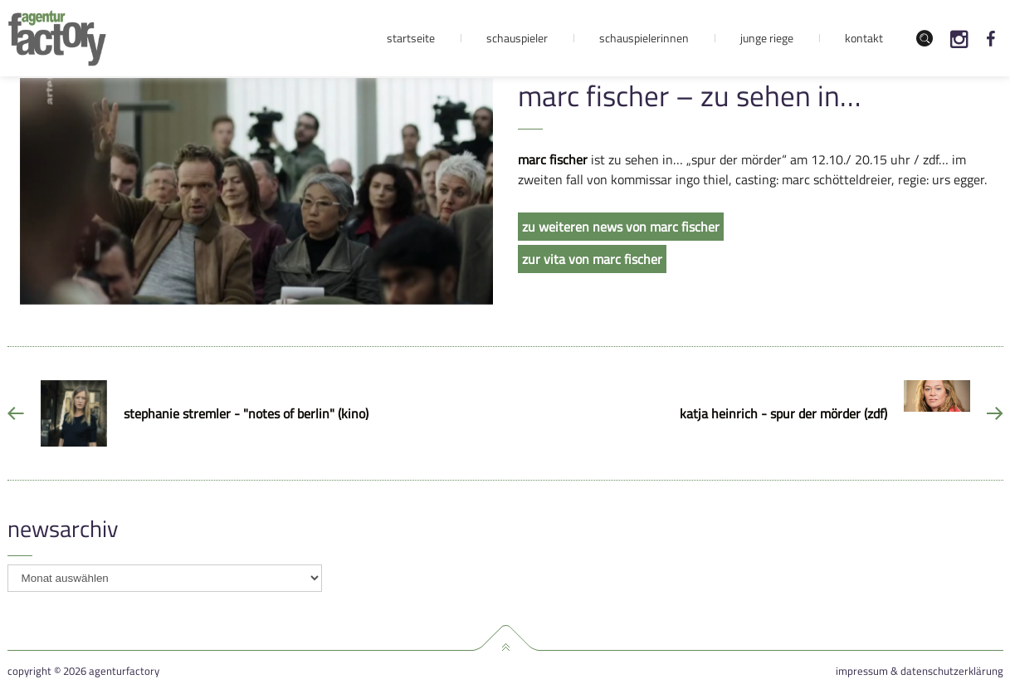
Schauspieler (517, 37)
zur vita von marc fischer (592, 259)
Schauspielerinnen (644, 37)
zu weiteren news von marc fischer (621, 227)
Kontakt (864, 37)
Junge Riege (766, 37)
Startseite (411, 37)
